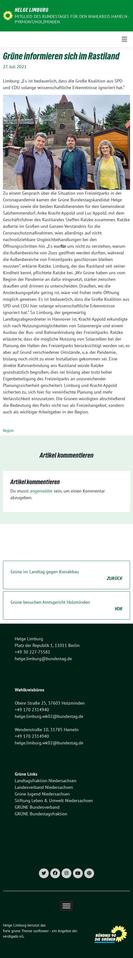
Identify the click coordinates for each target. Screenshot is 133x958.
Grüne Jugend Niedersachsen (42, 794)
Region (8, 430)
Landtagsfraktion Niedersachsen (45, 780)
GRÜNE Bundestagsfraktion (41, 814)
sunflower (41, 931)
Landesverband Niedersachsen (44, 787)
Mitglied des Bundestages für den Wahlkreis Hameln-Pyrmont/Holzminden (72, 19)
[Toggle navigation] (124, 39)
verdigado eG (13, 936)
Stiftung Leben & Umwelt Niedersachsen (54, 800)
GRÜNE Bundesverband (37, 807)
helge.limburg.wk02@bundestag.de (49, 716)
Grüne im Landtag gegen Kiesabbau (66, 575)
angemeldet (41, 491)
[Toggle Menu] (66, 906)
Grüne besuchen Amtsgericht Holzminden (66, 605)
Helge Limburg (32, 10)
